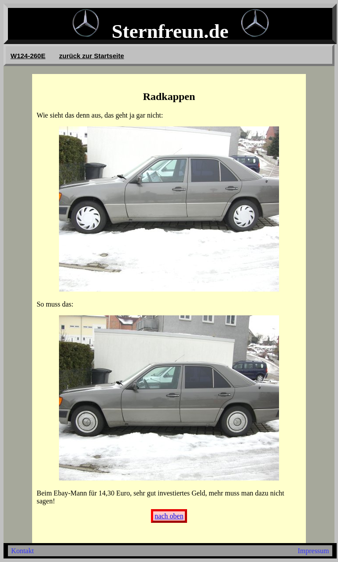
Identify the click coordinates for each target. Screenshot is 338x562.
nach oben (168, 516)
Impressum (313, 551)
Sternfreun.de (170, 31)
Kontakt (22, 551)
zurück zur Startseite (91, 55)
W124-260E (28, 55)
